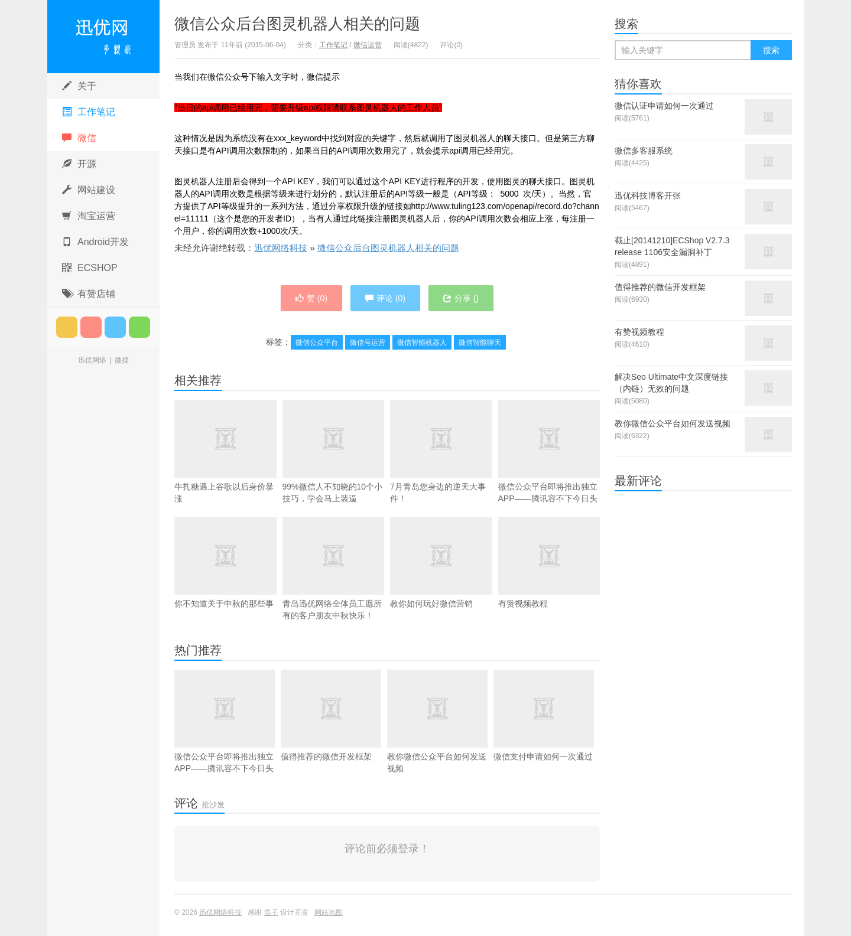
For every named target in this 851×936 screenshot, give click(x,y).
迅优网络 (92, 360)
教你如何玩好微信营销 (441, 580)
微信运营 (367, 45)
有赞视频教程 (549, 580)
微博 (91, 327)
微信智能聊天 (480, 342)
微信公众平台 (316, 342)
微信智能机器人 (422, 342)
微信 (79, 138)
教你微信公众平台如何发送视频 (437, 721)
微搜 (122, 360)
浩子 (271, 912)
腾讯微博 (115, 327)
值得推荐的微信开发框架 (331, 715)
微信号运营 (367, 342)
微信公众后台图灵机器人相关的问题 (297, 23)
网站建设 (88, 190)
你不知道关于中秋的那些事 (225, 562)
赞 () (311, 298)
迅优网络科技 (103, 36)
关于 (79, 86)
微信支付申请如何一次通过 (543, 715)
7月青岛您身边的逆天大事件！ (441, 451)
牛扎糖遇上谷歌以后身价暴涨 (225, 451)
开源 (79, 164)
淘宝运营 (88, 216)
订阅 (66, 327)
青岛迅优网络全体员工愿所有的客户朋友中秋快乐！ (333, 586)
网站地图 (328, 912)
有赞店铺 (88, 294)
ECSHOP (90, 268)
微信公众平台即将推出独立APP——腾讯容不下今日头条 (549, 475)
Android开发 (95, 242)
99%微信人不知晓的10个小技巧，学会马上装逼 (333, 451)
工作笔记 (88, 112)
